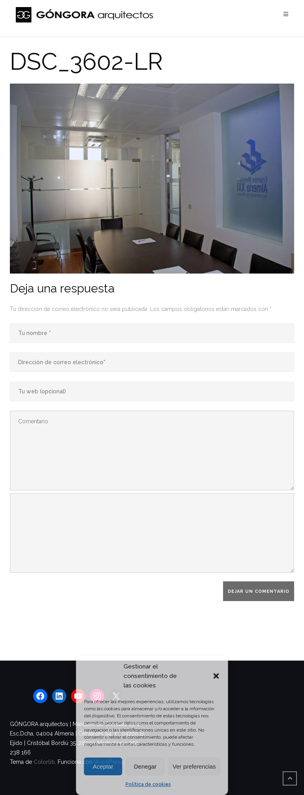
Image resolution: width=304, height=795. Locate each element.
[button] (216, 676)
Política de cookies (148, 784)
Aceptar (103, 766)
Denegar (145, 766)
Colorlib (44, 762)
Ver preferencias (194, 766)
